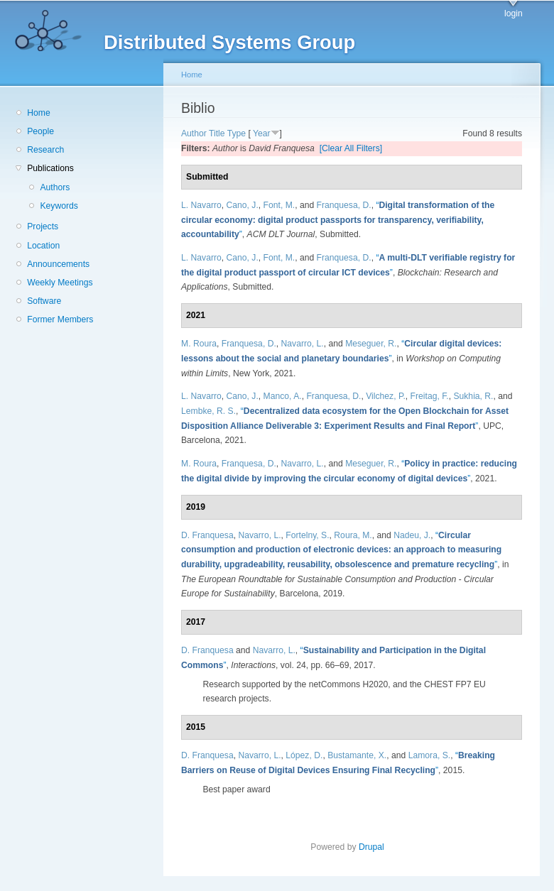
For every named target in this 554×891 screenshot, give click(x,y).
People (40, 131)
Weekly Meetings (59, 283)
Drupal (376, 847)
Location (43, 246)
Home (38, 113)
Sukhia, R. (473, 396)
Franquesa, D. (344, 205)
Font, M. (279, 205)
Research (45, 150)
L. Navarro (201, 205)
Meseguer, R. (370, 344)
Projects (42, 226)
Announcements (58, 264)
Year (262, 133)
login (513, 13)
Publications (50, 168)
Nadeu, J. (411, 535)
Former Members (60, 319)
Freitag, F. (430, 396)
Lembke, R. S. (208, 411)
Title (217, 133)
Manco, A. (283, 396)
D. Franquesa (207, 535)
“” (337, 219)
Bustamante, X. (356, 755)
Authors (55, 187)
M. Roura (199, 344)
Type (236, 133)
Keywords (58, 206)
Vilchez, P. (386, 396)
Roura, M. (352, 535)
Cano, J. (243, 205)
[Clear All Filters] (351, 148)
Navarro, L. (302, 344)
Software (44, 301)
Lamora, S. (429, 755)
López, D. (304, 755)
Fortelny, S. (307, 535)
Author (194, 133)
